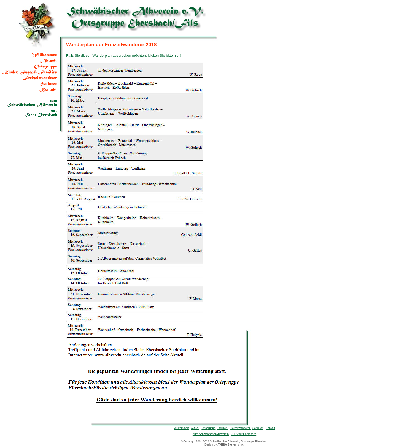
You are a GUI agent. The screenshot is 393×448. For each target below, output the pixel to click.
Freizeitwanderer (240, 428)
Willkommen (181, 428)
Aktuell (195, 428)
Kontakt (270, 428)
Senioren (257, 428)
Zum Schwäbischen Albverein (211, 434)
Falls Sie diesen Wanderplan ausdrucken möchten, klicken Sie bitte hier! (123, 55)
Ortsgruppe (208, 428)
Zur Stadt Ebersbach (243, 434)
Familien (222, 428)
